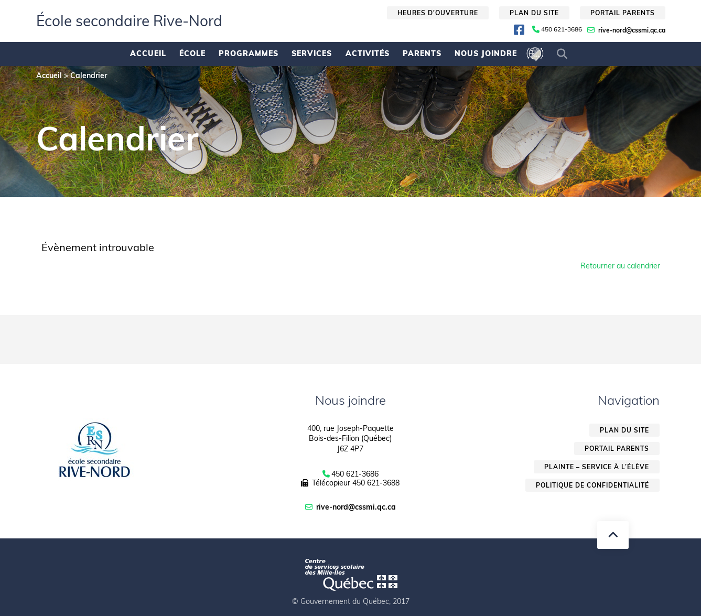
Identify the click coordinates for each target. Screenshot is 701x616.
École (192, 53)
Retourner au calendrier (620, 266)
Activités (368, 53)
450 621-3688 (376, 483)
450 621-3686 (561, 29)
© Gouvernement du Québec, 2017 (350, 601)
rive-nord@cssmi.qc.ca (631, 30)
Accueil (148, 53)
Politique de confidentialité (592, 485)
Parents (422, 53)
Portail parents (622, 13)
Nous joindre (486, 53)
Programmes (248, 53)
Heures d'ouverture (437, 13)
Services (312, 53)
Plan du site (534, 13)
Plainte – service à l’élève (596, 467)
